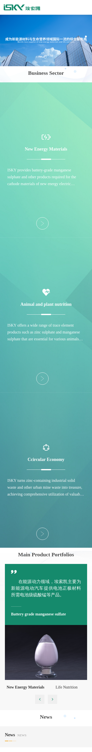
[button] (86, 37)
